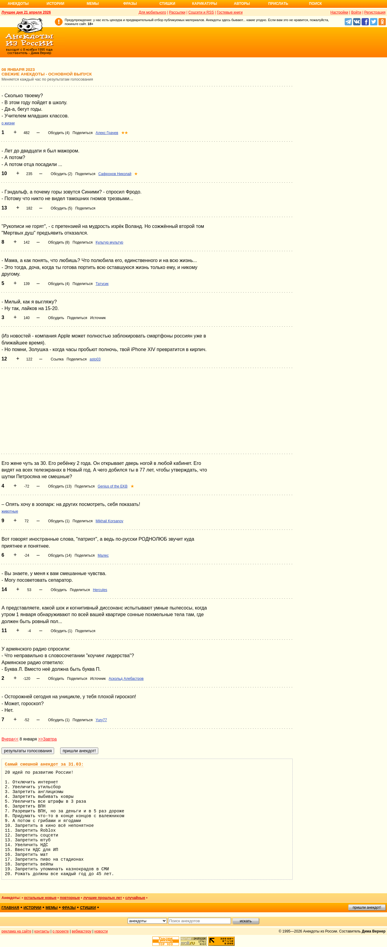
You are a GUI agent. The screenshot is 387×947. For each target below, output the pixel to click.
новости (101, 931)
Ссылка (57, 359)
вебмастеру (81, 931)
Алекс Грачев (107, 133)
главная (10, 908)
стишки (88, 908)
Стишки (167, 4)
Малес (103, 555)
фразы (69, 908)
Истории (55, 4)
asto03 (95, 359)
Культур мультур (109, 242)
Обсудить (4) (59, 133)
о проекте (61, 931)
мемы (52, 908)
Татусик (102, 284)
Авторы (242, 4)
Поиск (315, 4)
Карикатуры (204, 4)
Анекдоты (18, 4)
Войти (356, 12)
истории (32, 908)
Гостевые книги (229, 12)
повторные (70, 898)
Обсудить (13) (60, 486)
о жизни (8, 123)
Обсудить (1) (59, 521)
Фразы (130, 4)
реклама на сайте (16, 931)
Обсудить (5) (61, 208)
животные (10, 511)
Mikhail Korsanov (109, 521)
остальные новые (40, 898)
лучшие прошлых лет (102, 898)
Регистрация (374, 12)
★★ (124, 133)
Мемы (93, 4)
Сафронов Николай (114, 174)
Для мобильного (152, 12)
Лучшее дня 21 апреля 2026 (26, 12)
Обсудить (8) (59, 242)
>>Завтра (47, 739)
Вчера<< (10, 739)
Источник (98, 318)
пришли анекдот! (367, 907)
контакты (42, 931)
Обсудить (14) (60, 555)
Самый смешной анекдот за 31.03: (44, 764)
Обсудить (56, 318)
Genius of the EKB (113, 486)
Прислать (278, 4)
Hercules (100, 590)
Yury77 (101, 720)
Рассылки (177, 12)
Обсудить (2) (61, 174)
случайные (135, 898)
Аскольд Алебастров (126, 679)
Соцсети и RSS (201, 12)
